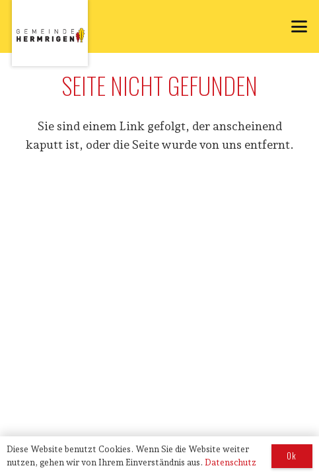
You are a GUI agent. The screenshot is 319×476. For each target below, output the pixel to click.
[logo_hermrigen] (50, 33)
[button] (299, 26)
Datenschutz (230, 462)
